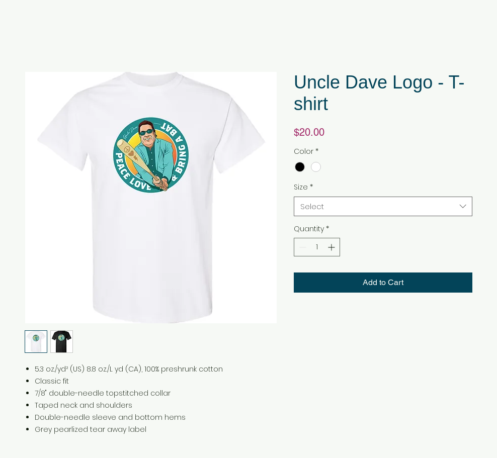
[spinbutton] (317, 247)
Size (303, 187)
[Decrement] (301, 247)
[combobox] (383, 206)
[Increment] (332, 247)
